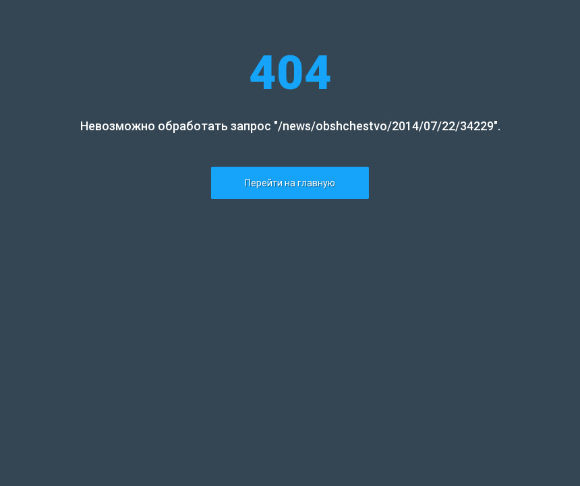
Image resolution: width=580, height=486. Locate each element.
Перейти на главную (290, 183)
